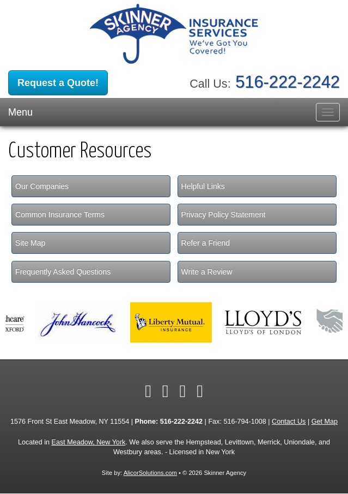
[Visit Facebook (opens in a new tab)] (148, 391)
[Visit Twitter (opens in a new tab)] (165, 391)
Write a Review (207, 271)
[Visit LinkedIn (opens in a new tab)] (183, 391)
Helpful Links (203, 186)
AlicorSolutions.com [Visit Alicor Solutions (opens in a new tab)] (150, 472)
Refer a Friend (205, 243)
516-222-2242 (287, 82)
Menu (20, 112)
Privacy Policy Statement (223, 214)
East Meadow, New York (89, 442)
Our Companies (42, 186)
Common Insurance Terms (60, 214)
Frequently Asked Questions (63, 271)
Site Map (30, 243)
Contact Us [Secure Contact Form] (289, 421)
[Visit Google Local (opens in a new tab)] (200, 391)
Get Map (325, 421)
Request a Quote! (58, 82)
